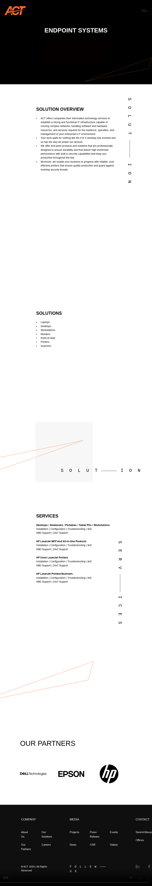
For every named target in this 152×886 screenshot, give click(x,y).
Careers (46, 844)
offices (140, 840)
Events (114, 832)
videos (114, 844)
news (73, 844)
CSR (92, 844)
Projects (74, 832)
